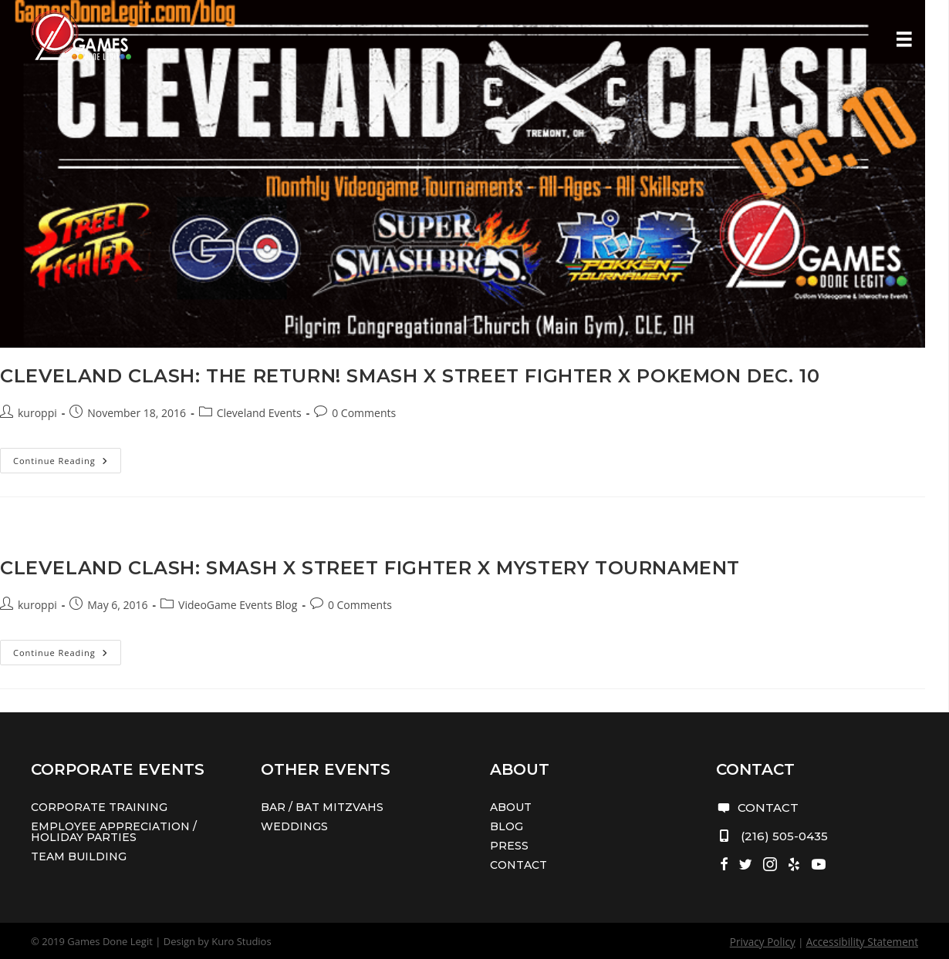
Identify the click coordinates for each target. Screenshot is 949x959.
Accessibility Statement (864, 941)
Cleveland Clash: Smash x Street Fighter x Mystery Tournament (370, 568)
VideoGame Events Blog (237, 604)
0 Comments (364, 412)
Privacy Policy (769, 941)
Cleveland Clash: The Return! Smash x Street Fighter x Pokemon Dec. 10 (409, 376)
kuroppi (37, 412)
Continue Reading (67, 463)
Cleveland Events (259, 412)
